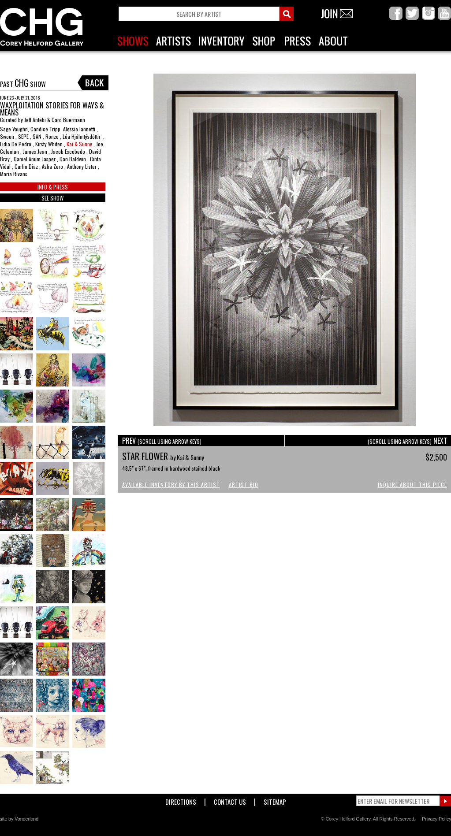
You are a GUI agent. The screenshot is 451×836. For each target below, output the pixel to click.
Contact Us (230, 800)
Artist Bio (243, 484)
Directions (180, 800)
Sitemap (275, 800)
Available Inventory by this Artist (171, 484)
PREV (161, 440)
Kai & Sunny (80, 144)
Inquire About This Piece (412, 484)
